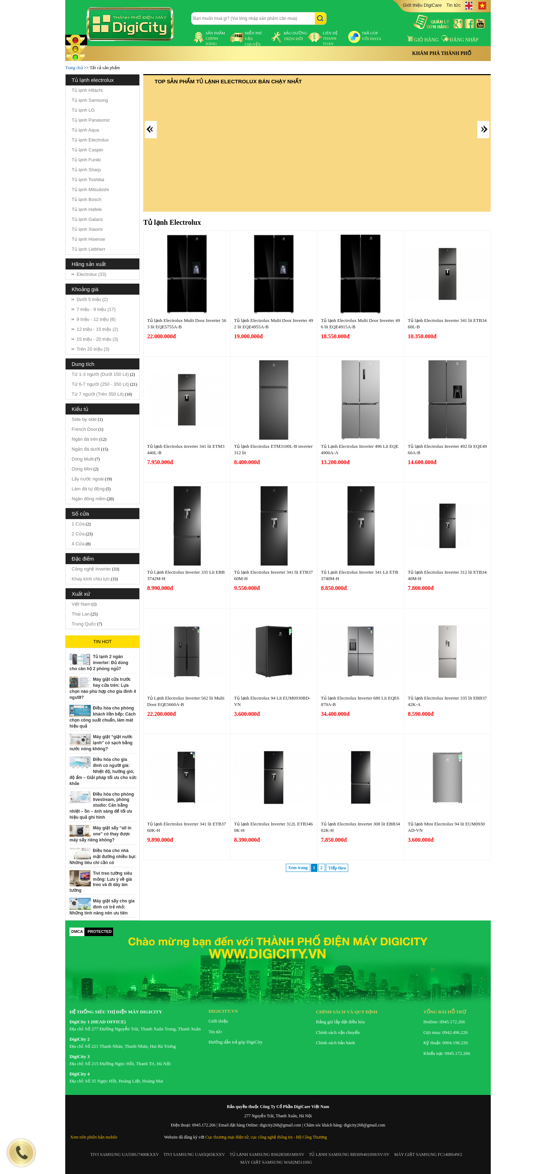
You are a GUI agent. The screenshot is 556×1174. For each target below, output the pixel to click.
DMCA (77, 931)
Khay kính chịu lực (91, 579)
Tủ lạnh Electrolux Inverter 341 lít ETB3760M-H (273, 575)
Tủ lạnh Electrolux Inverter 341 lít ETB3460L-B (447, 323)
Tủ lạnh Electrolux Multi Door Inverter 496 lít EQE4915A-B (360, 323)
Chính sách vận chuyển (338, 1032)
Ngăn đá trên (85, 439)
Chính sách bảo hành (335, 1042)
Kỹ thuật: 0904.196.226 (445, 1042)
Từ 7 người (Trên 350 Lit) (98, 394)
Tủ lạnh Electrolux (90, 140)
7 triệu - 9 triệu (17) (96, 309)
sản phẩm (215, 38)
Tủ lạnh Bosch (86, 199)
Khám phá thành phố (441, 53)
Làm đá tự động (88, 488)
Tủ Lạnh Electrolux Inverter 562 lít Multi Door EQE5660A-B (185, 701)
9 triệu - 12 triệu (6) (96, 319)
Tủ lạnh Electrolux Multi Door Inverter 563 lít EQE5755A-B (186, 323)
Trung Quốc (84, 624)
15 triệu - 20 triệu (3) (97, 339)
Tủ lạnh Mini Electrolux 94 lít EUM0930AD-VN (446, 827)
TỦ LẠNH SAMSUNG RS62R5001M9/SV (266, 1154)
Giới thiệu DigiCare (422, 5)
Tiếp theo (337, 868)
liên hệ (330, 38)
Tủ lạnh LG (83, 110)
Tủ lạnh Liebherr (88, 249)
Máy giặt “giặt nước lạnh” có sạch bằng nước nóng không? (101, 742)
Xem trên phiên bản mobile (93, 1137)
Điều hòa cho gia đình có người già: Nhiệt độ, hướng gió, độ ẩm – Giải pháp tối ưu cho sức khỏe (103, 771)
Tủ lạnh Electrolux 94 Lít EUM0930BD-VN (272, 701)
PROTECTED (100, 931)
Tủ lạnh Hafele (87, 209)
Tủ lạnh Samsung (90, 100)
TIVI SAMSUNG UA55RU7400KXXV (124, 1154)
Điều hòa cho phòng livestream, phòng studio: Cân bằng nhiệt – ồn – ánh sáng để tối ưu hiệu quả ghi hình (102, 806)
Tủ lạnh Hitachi (87, 90)
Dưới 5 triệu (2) (92, 299)
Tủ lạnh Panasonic (91, 120)
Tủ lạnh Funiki (86, 159)
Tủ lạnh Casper (87, 149)
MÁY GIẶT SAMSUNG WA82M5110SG (276, 1162)
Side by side (84, 419)
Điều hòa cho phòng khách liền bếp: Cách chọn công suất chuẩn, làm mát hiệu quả (103, 717)
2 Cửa (78, 533)
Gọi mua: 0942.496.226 (445, 1032)
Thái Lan (81, 614)
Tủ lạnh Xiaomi (87, 229)
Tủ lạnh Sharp (86, 169)
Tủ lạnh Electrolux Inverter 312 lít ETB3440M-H (447, 575)
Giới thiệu (218, 1021)
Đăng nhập (459, 40)
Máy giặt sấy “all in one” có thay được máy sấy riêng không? (101, 833)
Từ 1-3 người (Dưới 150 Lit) (100, 374)
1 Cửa (78, 524)
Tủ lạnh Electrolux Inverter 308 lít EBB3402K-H (360, 827)
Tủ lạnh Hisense (88, 239)
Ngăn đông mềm (89, 498)
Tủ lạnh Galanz (87, 219)
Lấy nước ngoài (88, 479)
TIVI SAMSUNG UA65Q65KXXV (194, 1154)
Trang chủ (74, 67)
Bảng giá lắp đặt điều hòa (340, 1021)
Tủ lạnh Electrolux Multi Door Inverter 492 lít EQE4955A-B (273, 323)
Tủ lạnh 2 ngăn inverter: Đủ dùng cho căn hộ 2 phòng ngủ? (99, 662)
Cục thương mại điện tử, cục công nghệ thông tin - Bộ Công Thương (266, 1137)
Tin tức (453, 5)
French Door (84, 429)
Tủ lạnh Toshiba (88, 179)
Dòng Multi (83, 459)
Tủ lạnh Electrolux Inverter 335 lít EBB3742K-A (447, 701)
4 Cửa (78, 543)
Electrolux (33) (91, 274)
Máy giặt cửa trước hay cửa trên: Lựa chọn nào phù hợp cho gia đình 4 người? (103, 688)
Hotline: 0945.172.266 (444, 1021)
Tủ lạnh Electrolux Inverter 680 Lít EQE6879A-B (360, 701)
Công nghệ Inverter (91, 569)
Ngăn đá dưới (86, 449)
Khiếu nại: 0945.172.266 (446, 1053)
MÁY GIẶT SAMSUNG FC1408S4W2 (428, 1154)
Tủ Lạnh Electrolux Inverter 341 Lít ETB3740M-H (359, 575)
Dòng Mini (82, 469)
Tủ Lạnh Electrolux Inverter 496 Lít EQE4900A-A (360, 449)
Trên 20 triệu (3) (93, 349)
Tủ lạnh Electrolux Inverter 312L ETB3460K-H (273, 827)
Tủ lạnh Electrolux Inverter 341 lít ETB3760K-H (186, 827)
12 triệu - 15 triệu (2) (97, 329)
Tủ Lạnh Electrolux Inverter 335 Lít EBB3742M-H (186, 575)
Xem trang (298, 867)
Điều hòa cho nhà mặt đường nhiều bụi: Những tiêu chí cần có (103, 856)
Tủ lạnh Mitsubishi (90, 189)
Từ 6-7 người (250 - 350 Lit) (100, 384)
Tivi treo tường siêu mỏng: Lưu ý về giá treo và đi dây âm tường (101, 882)
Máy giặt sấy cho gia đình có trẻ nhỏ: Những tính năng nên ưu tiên (102, 907)
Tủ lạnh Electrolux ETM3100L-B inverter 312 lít (273, 449)
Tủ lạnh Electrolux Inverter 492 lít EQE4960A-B (447, 449)
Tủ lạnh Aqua (85, 130)
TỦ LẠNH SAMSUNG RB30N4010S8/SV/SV (349, 1154)
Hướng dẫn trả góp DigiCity (235, 1042)
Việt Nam (81, 604)
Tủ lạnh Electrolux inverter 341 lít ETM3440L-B (185, 449)
